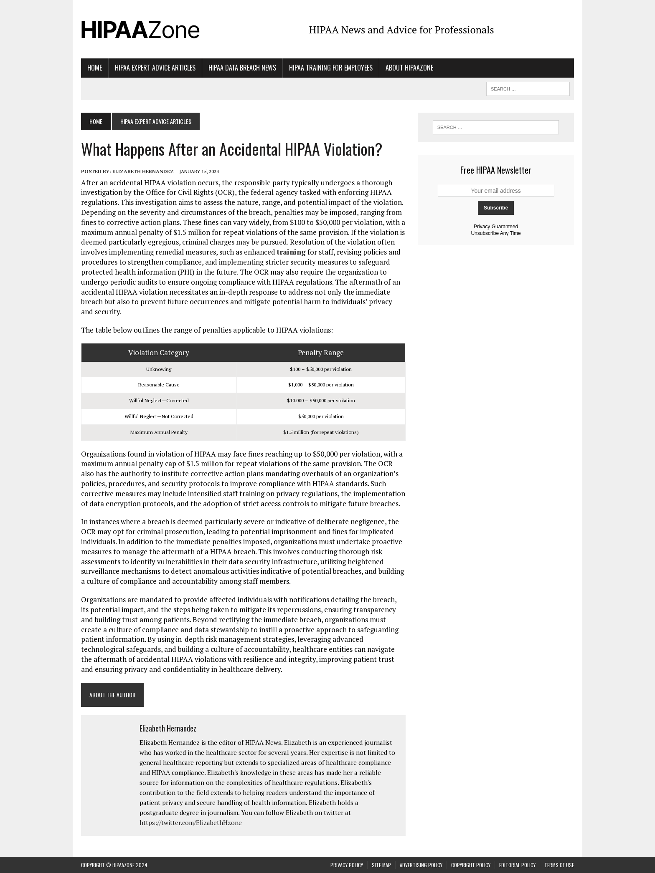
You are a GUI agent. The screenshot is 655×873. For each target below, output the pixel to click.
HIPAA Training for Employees (331, 68)
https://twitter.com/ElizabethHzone (191, 822)
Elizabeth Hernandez (143, 171)
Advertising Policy (421, 864)
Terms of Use (559, 864)
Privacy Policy (346, 864)
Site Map (381, 864)
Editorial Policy (517, 864)
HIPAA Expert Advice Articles (155, 68)
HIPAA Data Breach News (242, 68)
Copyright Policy (470, 864)
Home (94, 68)
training (291, 252)
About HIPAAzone (409, 68)
